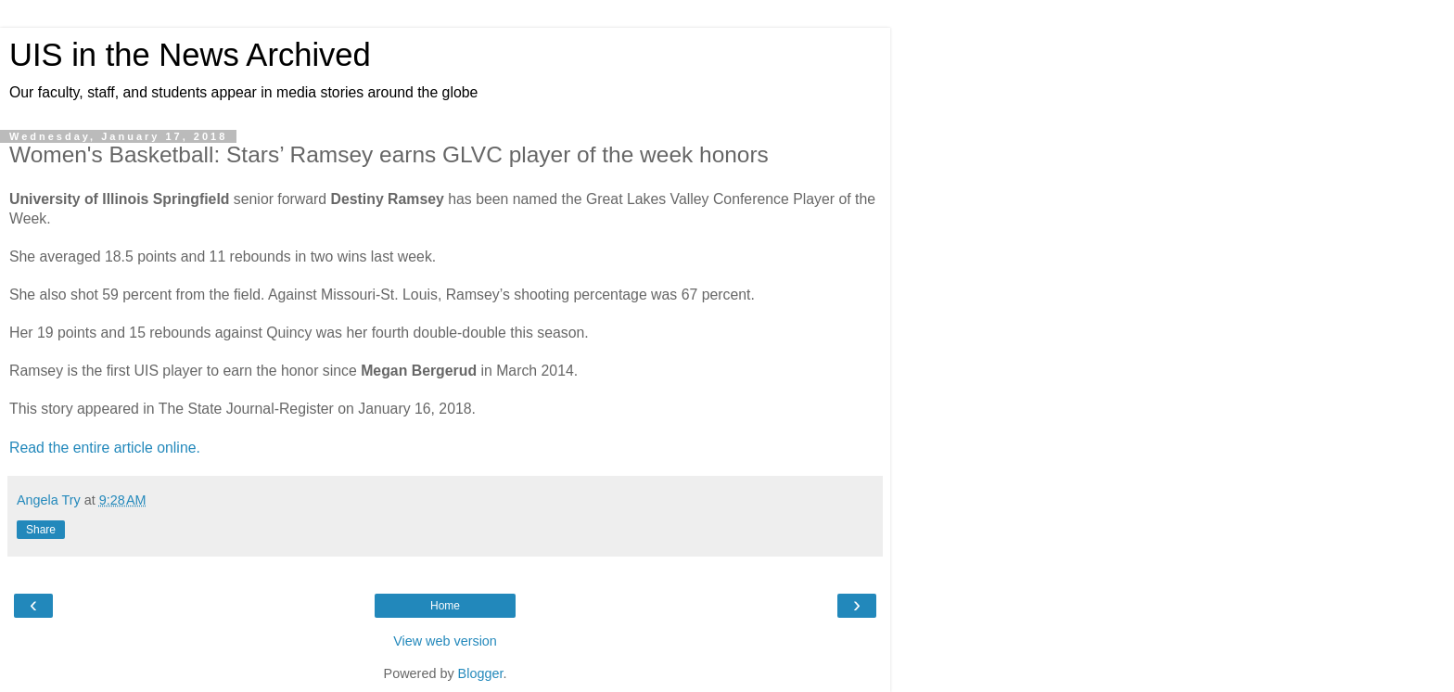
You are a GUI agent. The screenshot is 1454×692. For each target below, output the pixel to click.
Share (41, 529)
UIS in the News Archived (190, 54)
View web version (445, 641)
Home (445, 605)
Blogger (481, 673)
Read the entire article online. (104, 447)
